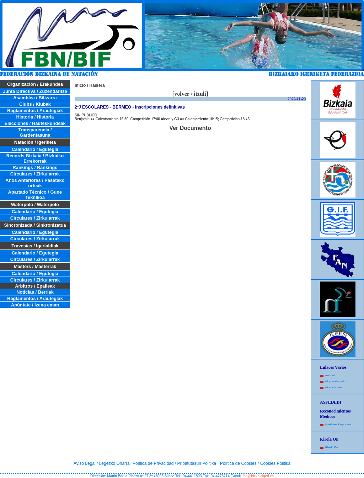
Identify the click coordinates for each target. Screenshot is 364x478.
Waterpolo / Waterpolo (35, 204)
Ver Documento (190, 128)
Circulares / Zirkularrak (35, 174)
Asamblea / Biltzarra (35, 97)
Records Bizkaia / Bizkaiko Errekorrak (35, 158)
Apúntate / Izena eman (35, 305)
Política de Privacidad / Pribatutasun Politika (174, 463)
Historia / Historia (35, 117)
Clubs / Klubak (35, 104)
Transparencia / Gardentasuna (35, 132)
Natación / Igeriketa (35, 142)
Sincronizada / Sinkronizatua (35, 225)
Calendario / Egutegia (35, 149)
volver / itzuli (190, 94)
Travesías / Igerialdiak (34, 245)
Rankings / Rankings (35, 167)
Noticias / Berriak (35, 292)
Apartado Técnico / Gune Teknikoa (35, 194)
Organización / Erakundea (35, 84)
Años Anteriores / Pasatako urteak (35, 183)
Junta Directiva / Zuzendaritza (35, 91)
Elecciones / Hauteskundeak (34, 123)
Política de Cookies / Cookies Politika (255, 463)
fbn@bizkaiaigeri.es (258, 476)
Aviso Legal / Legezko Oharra (102, 463)
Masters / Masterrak (35, 266)
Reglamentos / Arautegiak (35, 110)
